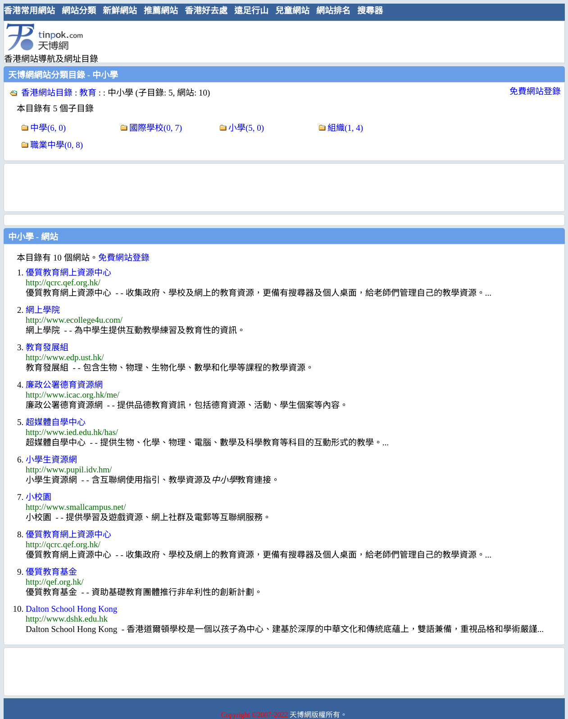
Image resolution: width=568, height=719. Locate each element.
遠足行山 (251, 10)
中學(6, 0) (48, 128)
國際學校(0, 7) (155, 128)
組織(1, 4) (345, 128)
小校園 (38, 497)
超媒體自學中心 (56, 422)
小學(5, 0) (246, 128)
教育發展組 (47, 347)
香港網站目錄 (47, 92)
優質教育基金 (51, 572)
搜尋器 (370, 10)
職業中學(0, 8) (56, 145)
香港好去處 (206, 10)
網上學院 (43, 310)
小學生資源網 (51, 459)
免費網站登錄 (535, 91)
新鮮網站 (120, 10)
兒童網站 (292, 10)
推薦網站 (161, 10)
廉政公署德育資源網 (64, 384)
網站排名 (333, 10)
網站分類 (79, 10)
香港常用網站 (29, 10)
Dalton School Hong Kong (71, 609)
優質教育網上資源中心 (68, 272)
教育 (87, 92)
